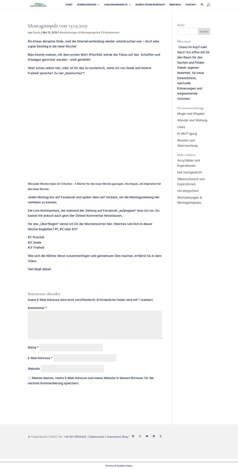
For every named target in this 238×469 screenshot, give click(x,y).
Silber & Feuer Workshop (149, 4)
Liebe (181, 127)
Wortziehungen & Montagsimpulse (79, 32)
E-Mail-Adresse (40, 358)
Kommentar (37, 308)
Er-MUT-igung (187, 133)
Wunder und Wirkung (192, 120)
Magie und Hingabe (191, 113)
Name (33, 347)
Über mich (175, 4)
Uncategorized (188, 191)
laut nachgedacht (189, 172)
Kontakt (190, 4)
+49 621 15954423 (75, 436)
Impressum (114, 436)
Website (34, 368)
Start (68, 4)
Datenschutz (96, 436)
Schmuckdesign (85, 4)
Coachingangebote (115, 4)
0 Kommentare (110, 32)
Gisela (37, 32)
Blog (125, 436)
